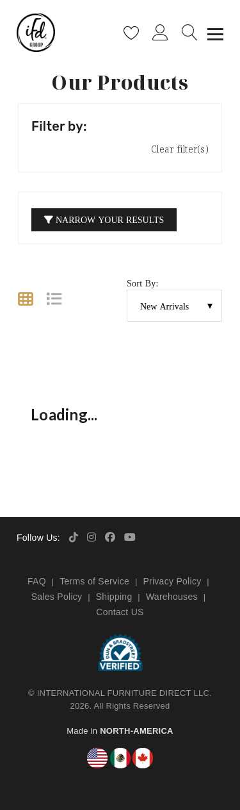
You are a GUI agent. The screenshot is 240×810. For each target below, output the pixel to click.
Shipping (114, 596)
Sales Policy (57, 596)
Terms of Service (94, 581)
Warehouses (172, 596)
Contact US (119, 612)
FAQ (37, 581)
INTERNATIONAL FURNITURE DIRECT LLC (123, 693)
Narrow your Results (104, 219)
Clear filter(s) (180, 149)
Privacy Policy (172, 581)
